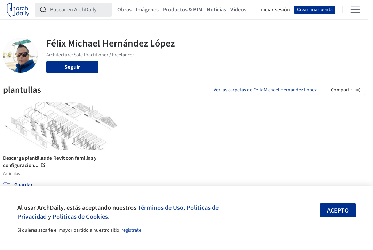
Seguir (72, 67)
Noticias (216, 10)
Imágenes (147, 10)
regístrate (131, 230)
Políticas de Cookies (80, 216)
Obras (124, 10)
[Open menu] (355, 9)
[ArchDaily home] (18, 10)
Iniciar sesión (274, 10)
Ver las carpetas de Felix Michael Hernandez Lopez (265, 90)
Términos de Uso (160, 207)
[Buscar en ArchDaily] (79, 10)
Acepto (338, 210)
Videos (238, 10)
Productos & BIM (183, 10)
